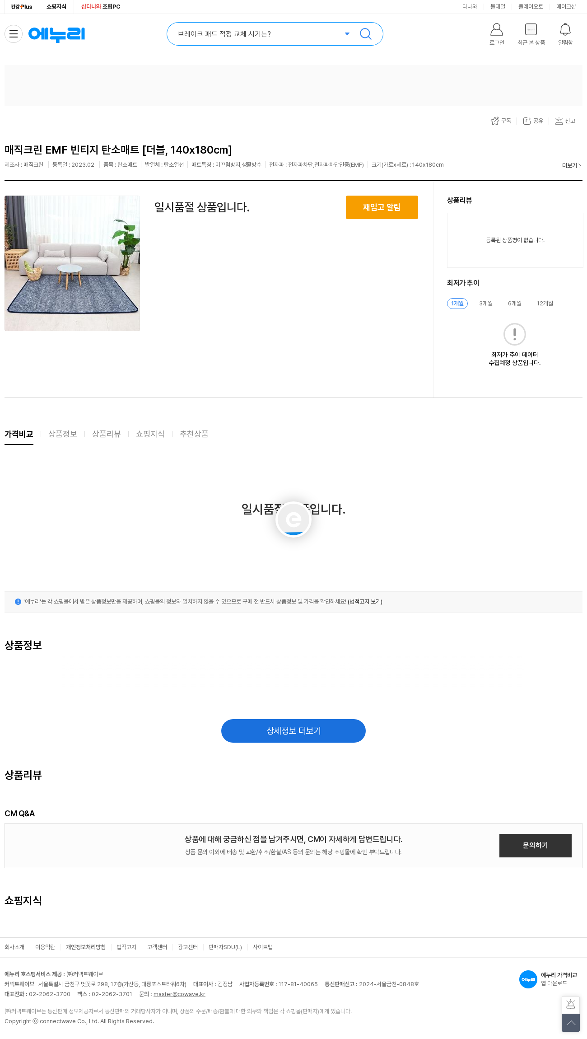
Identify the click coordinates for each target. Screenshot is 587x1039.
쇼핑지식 (56, 6)
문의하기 (535, 845)
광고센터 (188, 947)
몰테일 (497, 6)
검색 (366, 34)
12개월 (545, 303)
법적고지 (126, 947)
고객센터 (157, 947)
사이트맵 (263, 947)
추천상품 (194, 434)
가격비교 (19, 434)
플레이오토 (530, 6)
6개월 (515, 303)
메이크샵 (566, 6)
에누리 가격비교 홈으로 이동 (56, 34)
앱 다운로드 (550, 979)
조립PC (101, 6)
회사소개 (14, 947)
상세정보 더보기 (293, 730)
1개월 (457, 303)
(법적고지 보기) (365, 601)
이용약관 (45, 947)
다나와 (469, 6)
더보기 (569, 165)
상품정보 (62, 434)
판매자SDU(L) (225, 947)
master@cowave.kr (179, 994)
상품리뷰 (106, 434)
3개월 (486, 303)
